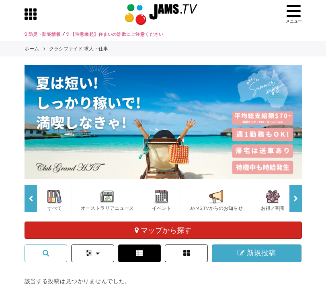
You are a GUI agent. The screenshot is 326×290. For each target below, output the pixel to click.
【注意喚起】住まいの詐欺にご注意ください (114, 34)
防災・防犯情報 (43, 34)
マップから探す (163, 230)
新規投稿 (257, 253)
